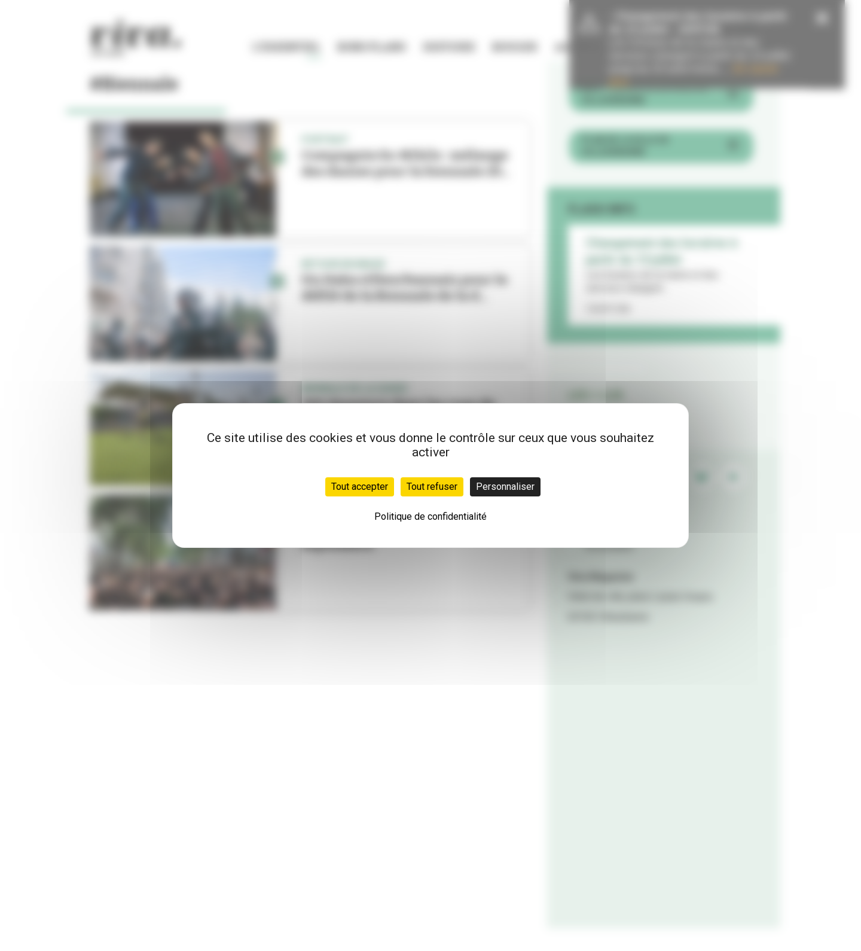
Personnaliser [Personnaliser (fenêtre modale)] (505, 486)
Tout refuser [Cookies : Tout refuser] (432, 486)
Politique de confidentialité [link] (430, 516)
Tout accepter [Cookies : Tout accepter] (359, 486)
